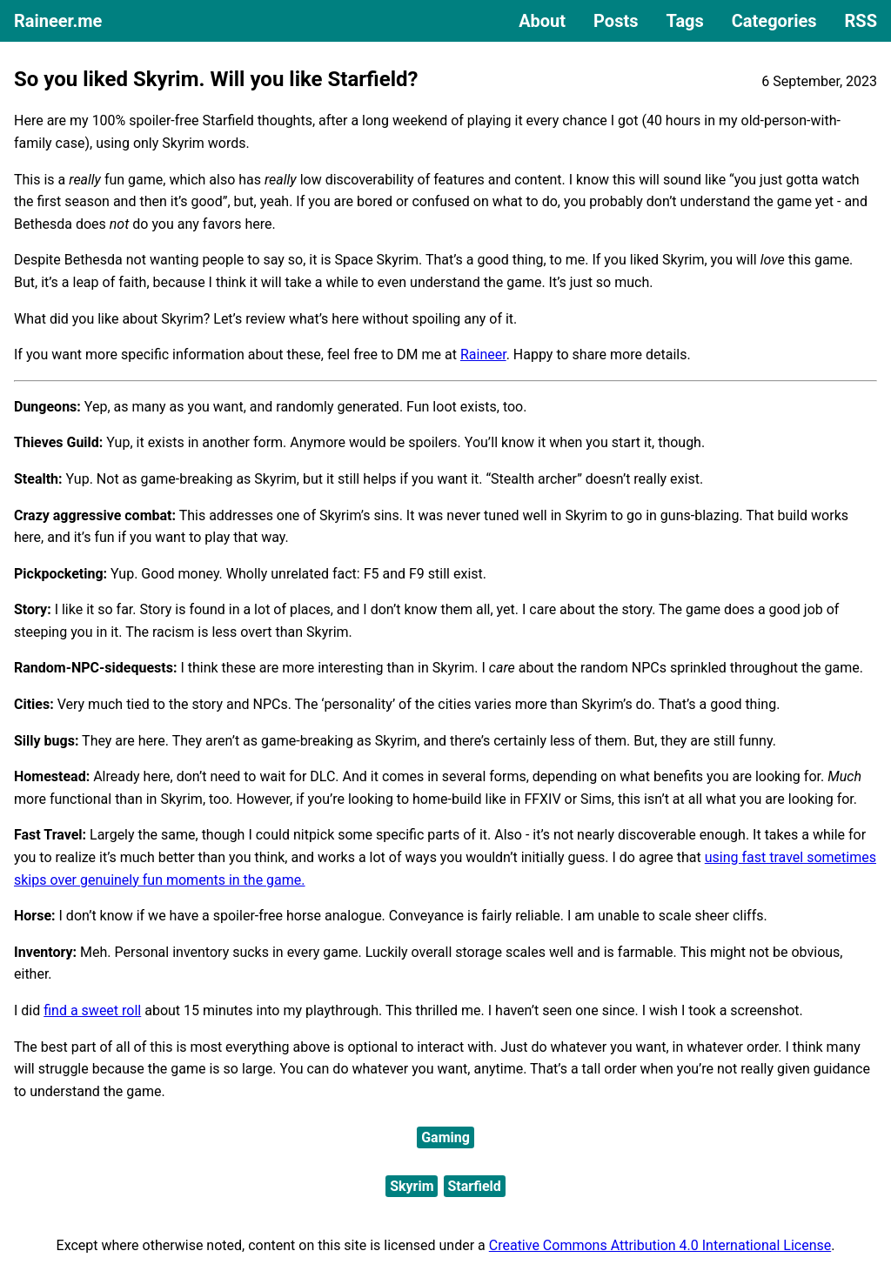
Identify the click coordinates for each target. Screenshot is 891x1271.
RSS (861, 20)
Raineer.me (58, 20)
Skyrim (411, 1186)
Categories (774, 20)
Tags (684, 20)
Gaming (445, 1137)
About (542, 20)
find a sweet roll (92, 1010)
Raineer (483, 354)
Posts (615, 20)
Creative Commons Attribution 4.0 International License (660, 1245)
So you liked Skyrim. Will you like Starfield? (216, 79)
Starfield (474, 1186)
